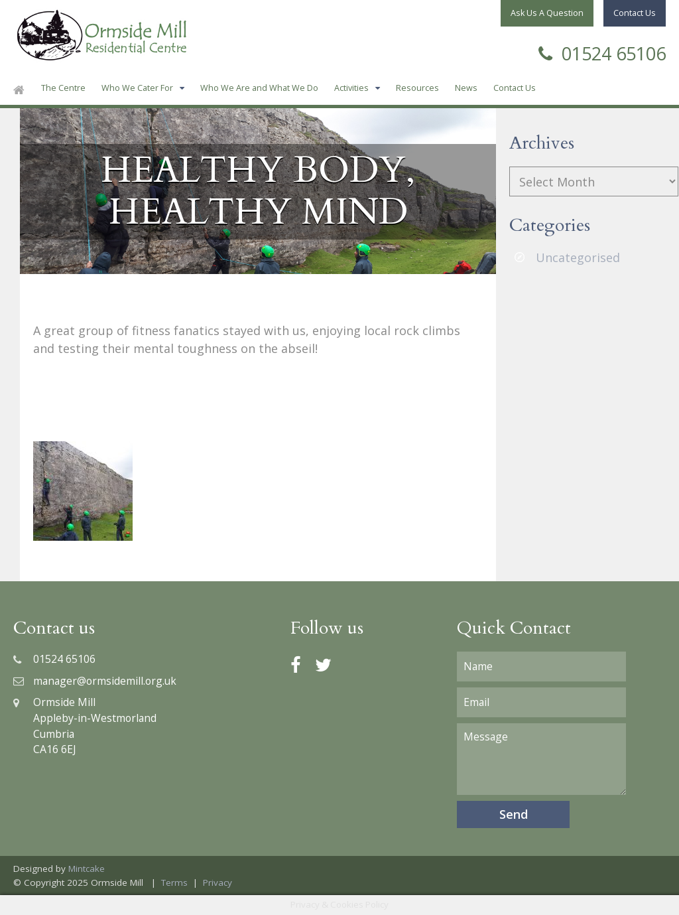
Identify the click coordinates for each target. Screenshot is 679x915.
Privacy (217, 882)
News (466, 88)
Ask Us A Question (547, 13)
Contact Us (514, 88)
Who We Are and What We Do (259, 88)
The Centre (63, 88)
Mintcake (86, 869)
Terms (174, 882)
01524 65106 (602, 52)
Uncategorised (578, 257)
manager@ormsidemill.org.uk (94, 680)
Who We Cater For (137, 88)
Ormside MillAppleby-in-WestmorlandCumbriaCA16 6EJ (84, 725)
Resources (417, 88)
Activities (351, 88)
